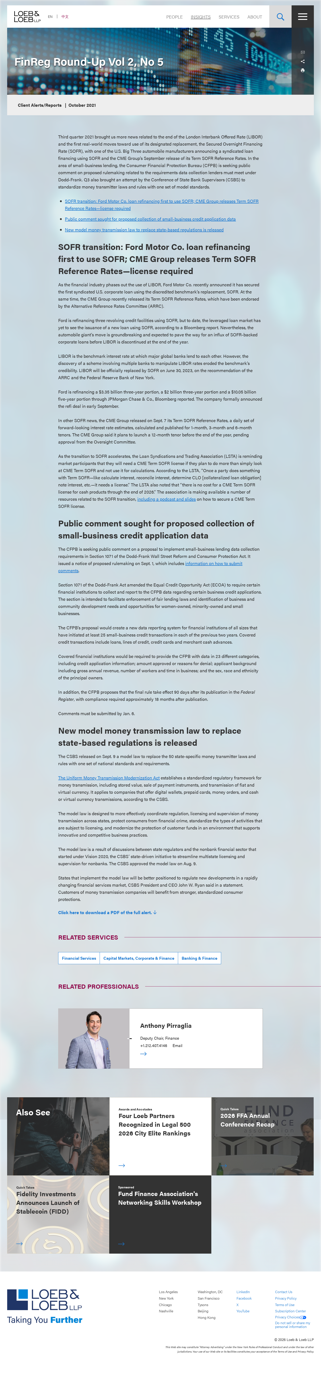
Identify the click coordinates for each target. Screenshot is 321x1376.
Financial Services (79, 958)
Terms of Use (284, 1304)
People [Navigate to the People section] (174, 16)
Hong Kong (207, 1317)
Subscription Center (290, 1310)
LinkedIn (243, 1291)
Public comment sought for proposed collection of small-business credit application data (150, 219)
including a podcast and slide (165, 499)
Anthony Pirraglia (166, 1025)
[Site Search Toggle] (280, 16)
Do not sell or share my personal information (292, 1324)
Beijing (203, 1310)
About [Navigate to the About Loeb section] (254, 16)
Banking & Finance (199, 958)
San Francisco (209, 1298)
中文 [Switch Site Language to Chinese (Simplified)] (65, 16)
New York (166, 1298)
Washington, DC (210, 1291)
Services (229, 16)
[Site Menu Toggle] (303, 16)
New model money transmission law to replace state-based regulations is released (144, 229)
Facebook (244, 1298)
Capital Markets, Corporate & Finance (138, 958)
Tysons (203, 1304)
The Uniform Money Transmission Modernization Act (109, 777)
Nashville (166, 1310)
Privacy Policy (285, 1298)
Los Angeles (168, 1291)
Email (177, 1045)
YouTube (243, 1310)
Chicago (165, 1304)
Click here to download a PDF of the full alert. (105, 912)
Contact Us (283, 1291)
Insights (201, 16)
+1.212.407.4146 (153, 1045)
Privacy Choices (290, 1316)
